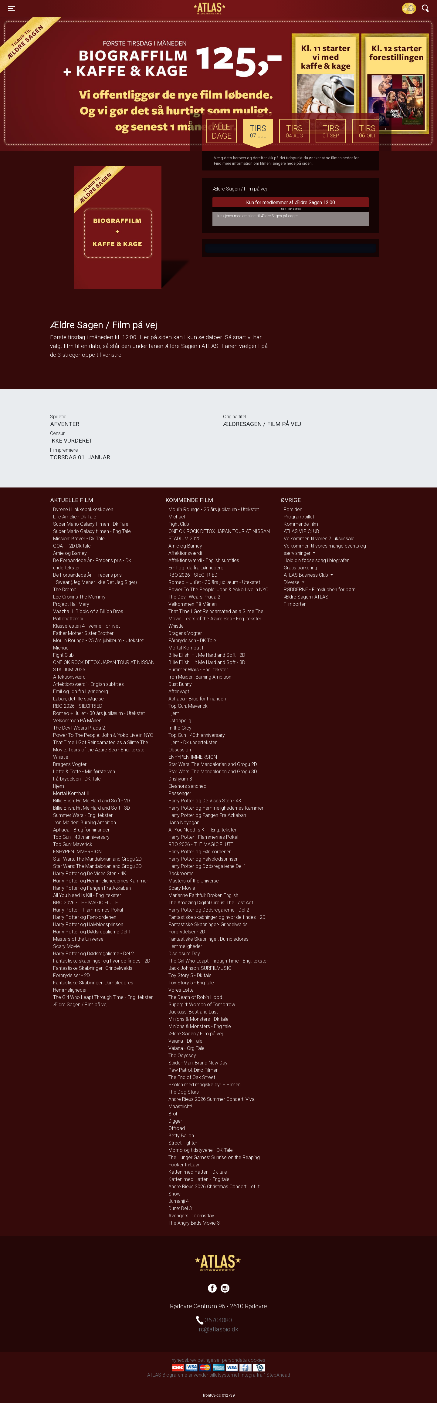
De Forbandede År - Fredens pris (87, 575)
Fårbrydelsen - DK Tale (77, 779)
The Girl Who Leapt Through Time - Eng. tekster (103, 997)
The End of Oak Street (191, 1077)
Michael (61, 648)
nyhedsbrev (184, 1360)
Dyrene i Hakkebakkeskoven (83, 509)
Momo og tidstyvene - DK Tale (200, 1150)
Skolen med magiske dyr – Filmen (204, 1085)
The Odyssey (182, 1055)
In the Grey (179, 728)
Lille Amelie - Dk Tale (74, 517)
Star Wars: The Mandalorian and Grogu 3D (97, 866)
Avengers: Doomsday (191, 1216)
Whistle (60, 757)
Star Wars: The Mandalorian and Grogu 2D (97, 859)
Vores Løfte (181, 990)
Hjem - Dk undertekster (192, 742)
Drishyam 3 (180, 779)
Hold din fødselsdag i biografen (317, 560)
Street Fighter (182, 1143)
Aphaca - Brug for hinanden (81, 830)
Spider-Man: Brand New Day (198, 1063)
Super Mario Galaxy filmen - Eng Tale (92, 531)
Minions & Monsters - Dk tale (198, 1019)
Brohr (174, 1114)
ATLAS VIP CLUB (301, 531)
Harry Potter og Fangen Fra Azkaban (92, 888)
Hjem (58, 786)
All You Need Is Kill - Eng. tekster (87, 895)
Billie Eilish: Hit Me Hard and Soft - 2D (91, 801)
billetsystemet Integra (232, 1375)
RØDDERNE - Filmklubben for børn (319, 589)
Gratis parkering (300, 568)
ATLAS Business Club (306, 575)
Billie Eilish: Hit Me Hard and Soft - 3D (91, 808)
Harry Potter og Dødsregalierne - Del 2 (93, 953)
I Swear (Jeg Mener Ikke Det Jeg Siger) (95, 582)
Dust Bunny (180, 684)
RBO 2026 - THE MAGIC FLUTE (85, 903)
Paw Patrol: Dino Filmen (193, 1070)
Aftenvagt (178, 691)
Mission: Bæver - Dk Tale (79, 538)
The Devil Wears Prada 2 (79, 728)
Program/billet (299, 517)
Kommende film (301, 524)
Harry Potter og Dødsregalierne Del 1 (92, 932)
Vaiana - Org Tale (186, 1048)
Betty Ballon (181, 1135)
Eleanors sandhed (187, 786)
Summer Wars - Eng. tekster (83, 815)
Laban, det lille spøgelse (78, 699)
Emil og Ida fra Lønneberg (80, 691)
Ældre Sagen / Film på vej (80, 1004)
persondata (234, 1360)
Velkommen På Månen (77, 720)
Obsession (179, 750)
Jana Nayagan (183, 822)
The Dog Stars (183, 1092)
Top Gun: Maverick (72, 844)
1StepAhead (277, 1375)
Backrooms (181, 873)
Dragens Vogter (69, 764)
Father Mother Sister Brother (83, 633)
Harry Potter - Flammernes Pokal (88, 910)
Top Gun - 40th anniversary (81, 837)
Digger (175, 1121)
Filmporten (295, 604)
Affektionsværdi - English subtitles (88, 684)
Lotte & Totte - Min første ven (84, 771)
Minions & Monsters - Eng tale (199, 1026)
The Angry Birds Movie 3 (194, 1223)
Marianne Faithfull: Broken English (203, 895)
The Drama (64, 589)
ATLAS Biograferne (210, 8)
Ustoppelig (179, 720)
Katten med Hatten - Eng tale (198, 1179)
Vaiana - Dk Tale (185, 1041)
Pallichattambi (68, 619)
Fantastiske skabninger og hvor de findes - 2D (101, 961)
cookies (256, 1360)
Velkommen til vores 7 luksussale (319, 538)
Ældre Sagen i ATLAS (306, 597)
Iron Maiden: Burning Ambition (84, 822)
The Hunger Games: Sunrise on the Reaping (214, 1157)
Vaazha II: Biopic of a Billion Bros (88, 611)
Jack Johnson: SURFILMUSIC (199, 968)
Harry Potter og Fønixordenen (84, 917)
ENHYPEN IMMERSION (77, 852)
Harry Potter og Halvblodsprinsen (88, 924)
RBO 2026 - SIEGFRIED (77, 706)
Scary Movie (66, 946)
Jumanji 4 (178, 1201)
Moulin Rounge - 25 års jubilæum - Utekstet (98, 640)
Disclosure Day (184, 953)
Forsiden (293, 509)
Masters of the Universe (78, 939)
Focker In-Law (183, 1165)
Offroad (176, 1128)
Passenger (179, 793)
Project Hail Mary (71, 604)
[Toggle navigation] (12, 8)
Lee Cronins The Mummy (79, 597)
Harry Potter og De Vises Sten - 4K (89, 873)
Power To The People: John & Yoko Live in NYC (103, 735)
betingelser (209, 1360)
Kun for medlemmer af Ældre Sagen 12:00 (290, 206)
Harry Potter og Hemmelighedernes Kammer (100, 881)
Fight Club (63, 655)
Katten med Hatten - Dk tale (197, 1172)
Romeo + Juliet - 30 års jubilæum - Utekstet (99, 713)
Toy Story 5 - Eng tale (191, 983)
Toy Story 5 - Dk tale (190, 975)
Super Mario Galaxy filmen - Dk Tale (90, 524)
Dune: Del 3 (180, 1208)
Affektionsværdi (69, 677)
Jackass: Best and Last (193, 1012)
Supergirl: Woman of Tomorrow (201, 1004)
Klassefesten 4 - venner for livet (86, 626)
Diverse (292, 582)
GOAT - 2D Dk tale (72, 546)
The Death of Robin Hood (195, 997)
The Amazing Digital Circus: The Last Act (210, 903)
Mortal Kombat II (71, 793)
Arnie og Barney (70, 553)
